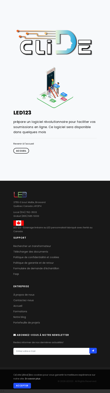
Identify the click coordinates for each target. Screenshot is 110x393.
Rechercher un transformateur (32, 246)
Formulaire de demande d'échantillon (36, 268)
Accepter (22, 385)
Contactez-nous (23, 300)
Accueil (17, 306)
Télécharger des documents (30, 251)
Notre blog (19, 317)
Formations (20, 311)
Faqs (16, 274)
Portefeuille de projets (26, 322)
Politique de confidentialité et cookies (36, 257)
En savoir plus (32, 378)
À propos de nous (23, 294)
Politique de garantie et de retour (33, 263)
